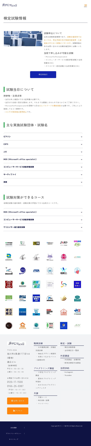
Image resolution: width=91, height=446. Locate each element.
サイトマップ (13, 439)
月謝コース (41, 397)
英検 (5, 182)
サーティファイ (10, 174)
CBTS (6, 144)
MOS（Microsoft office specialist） (20, 159)
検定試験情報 (68, 347)
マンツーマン (42, 403)
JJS (5, 152)
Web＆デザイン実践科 (46, 354)
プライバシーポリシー (13, 433)
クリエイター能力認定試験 (14, 227)
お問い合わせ (17, 401)
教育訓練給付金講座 (71, 363)
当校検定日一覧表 (70, 350)
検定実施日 (43, 74)
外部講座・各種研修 (71, 360)
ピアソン (7, 136)
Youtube (67, 375)
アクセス (18, 410)
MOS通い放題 (42, 400)
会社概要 (14, 428)
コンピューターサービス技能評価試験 (19, 167)
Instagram (67, 372)
